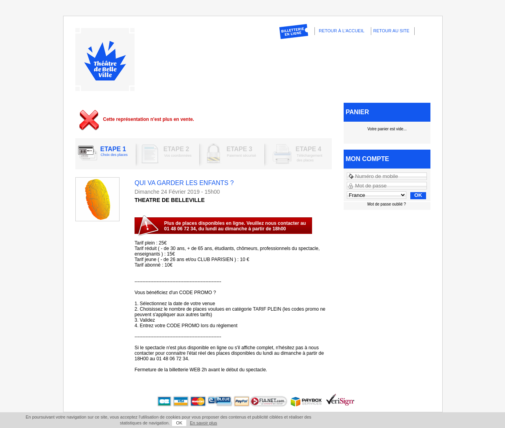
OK (179, 423)
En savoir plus (203, 423)
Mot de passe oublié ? (386, 204)
